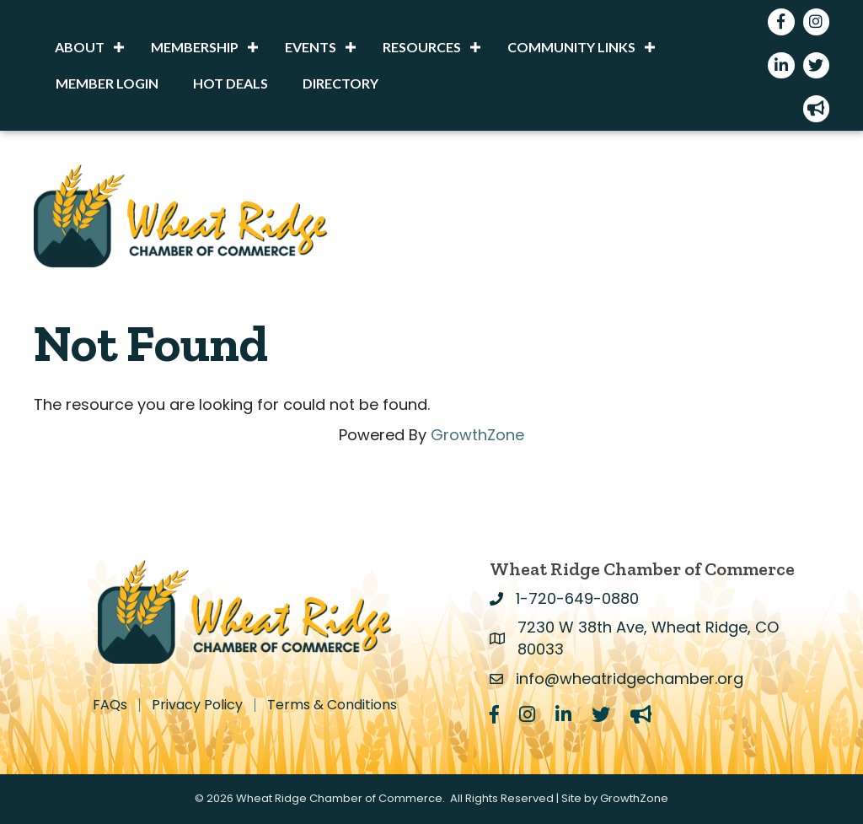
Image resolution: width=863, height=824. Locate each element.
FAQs (110, 705)
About (80, 47)
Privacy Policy (197, 705)
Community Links (571, 47)
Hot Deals (230, 83)
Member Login (107, 83)
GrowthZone (477, 434)
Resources (422, 47)
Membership (195, 47)
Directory (340, 83)
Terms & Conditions (332, 705)
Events (310, 47)
